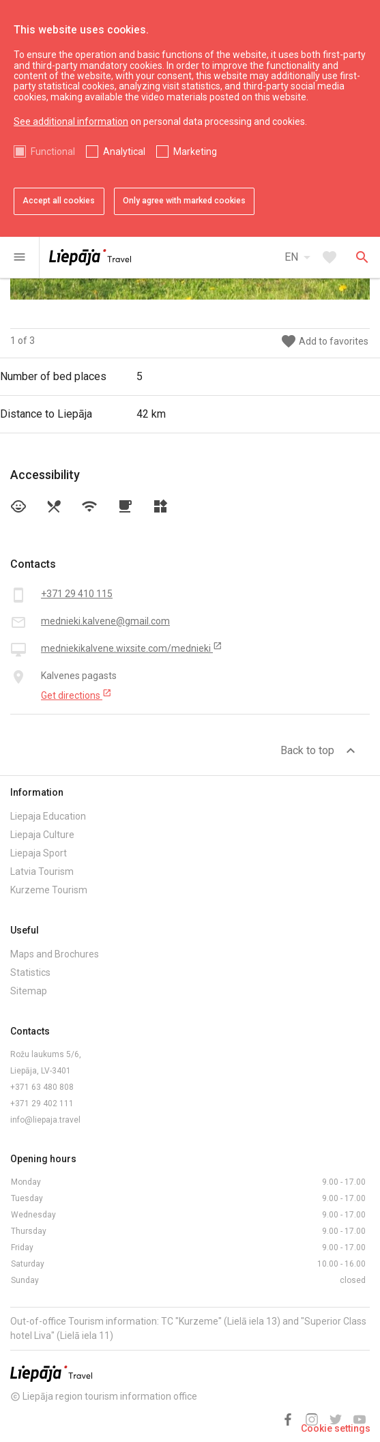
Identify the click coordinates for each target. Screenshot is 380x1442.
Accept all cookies (59, 200)
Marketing (195, 151)
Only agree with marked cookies (184, 200)
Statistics (30, 972)
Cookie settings (335, 1428)
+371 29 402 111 (42, 1103)
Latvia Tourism (42, 871)
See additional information (71, 121)
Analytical (124, 151)
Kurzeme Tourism (48, 889)
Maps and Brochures (54, 954)
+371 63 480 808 (42, 1087)
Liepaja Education (48, 816)
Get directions (76, 695)
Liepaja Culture (42, 834)
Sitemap (28, 990)
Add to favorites (324, 341)
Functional (53, 151)
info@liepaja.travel (45, 1120)
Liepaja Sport (38, 853)
